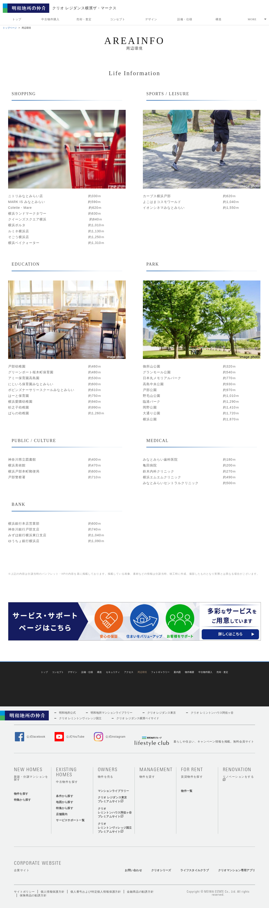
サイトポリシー (24, 882)
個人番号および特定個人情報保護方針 (95, 882)
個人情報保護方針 (53, 882)
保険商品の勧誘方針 (33, 886)
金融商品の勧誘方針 (140, 882)
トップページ (10, 28)
